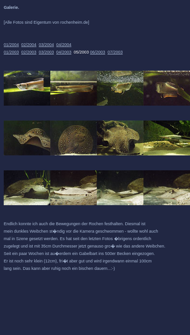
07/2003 (115, 52)
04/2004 (64, 44)
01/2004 (11, 44)
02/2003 (29, 52)
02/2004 (29, 44)
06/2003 (97, 52)
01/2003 (11, 52)
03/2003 (46, 52)
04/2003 (64, 52)
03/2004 (46, 44)
